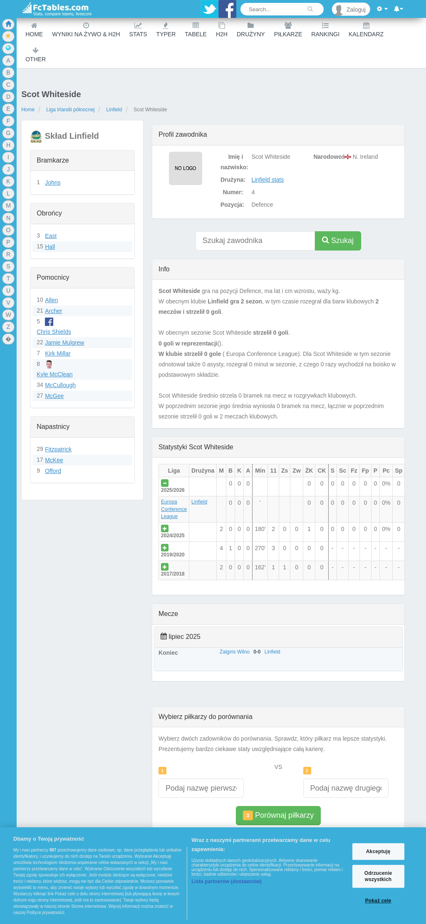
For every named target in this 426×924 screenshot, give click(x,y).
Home (34, 30)
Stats (138, 30)
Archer (53, 311)
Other (35, 55)
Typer (166, 30)
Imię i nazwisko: (233, 161)
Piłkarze (288, 30)
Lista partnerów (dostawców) (226, 881)
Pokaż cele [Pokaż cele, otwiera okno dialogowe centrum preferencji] (378, 901)
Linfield (114, 110)
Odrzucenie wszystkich (378, 876)
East (51, 236)
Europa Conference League (174, 509)
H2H (222, 30)
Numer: (233, 192)
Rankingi (325, 30)
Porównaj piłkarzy (278, 815)
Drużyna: (232, 179)
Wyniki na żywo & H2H (86, 30)
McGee (54, 396)
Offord (53, 471)
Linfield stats (267, 179)
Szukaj (338, 240)
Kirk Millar (57, 353)
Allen (51, 300)
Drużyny (251, 30)
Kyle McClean (54, 374)
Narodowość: (326, 156)
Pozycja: (232, 204)
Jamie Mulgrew (64, 342)
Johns (52, 182)
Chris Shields (54, 331)
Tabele (196, 30)
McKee (54, 460)
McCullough (60, 385)
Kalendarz (366, 30)
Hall (50, 246)
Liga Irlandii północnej (70, 110)
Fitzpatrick (58, 449)
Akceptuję (378, 851)
